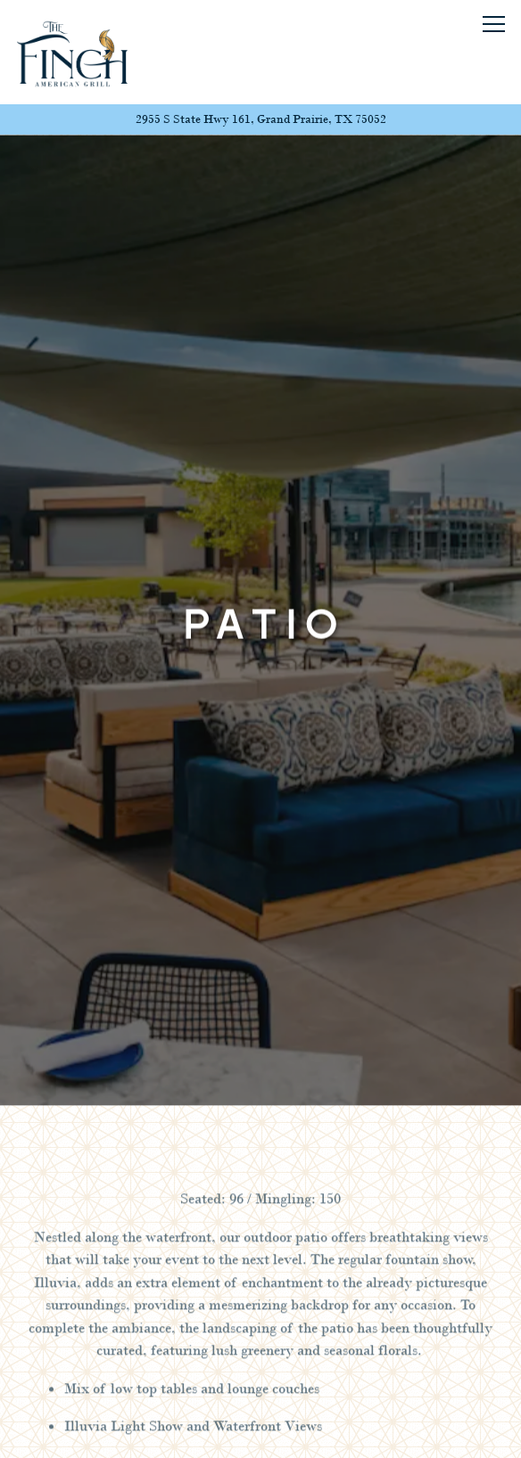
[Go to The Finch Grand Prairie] (260, 119)
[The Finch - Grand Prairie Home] (72, 52)
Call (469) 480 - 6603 (261, 1383)
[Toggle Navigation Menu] (494, 24)
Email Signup (261, 1433)
